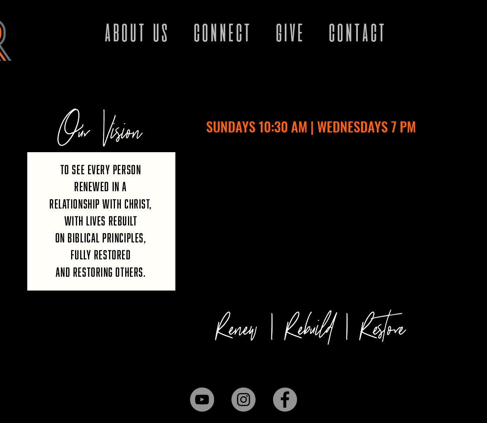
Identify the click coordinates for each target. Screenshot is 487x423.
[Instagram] (243, 400)
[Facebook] (285, 400)
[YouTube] (202, 400)
